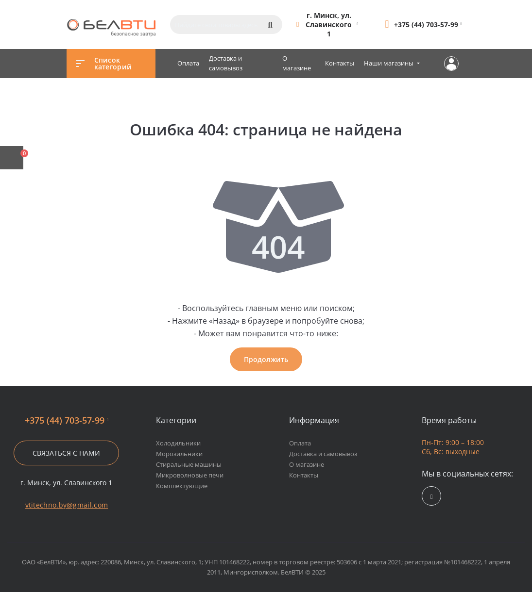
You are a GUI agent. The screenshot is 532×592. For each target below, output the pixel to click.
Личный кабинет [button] (451, 63)
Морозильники (179, 453)
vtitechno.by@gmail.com (66, 505)
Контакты (339, 63)
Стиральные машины (189, 464)
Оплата (188, 63)
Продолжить (266, 359)
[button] (329, 24)
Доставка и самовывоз (225, 63)
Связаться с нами (66, 453)
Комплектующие (181, 485)
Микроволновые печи (189, 475)
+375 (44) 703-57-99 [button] (66, 420)
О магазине (296, 63)
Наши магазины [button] (389, 63)
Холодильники (178, 443)
